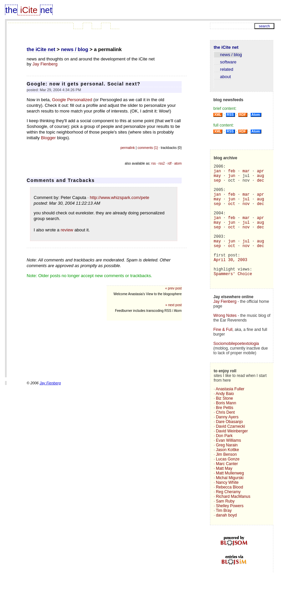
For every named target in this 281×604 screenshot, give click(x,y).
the (11, 10)
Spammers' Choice (233, 297)
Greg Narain (227, 470)
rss (153, 163)
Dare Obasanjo (229, 446)
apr (260, 173)
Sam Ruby (225, 526)
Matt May (224, 493)
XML (217, 115)
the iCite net (41, 49)
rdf (170, 163)
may (217, 178)
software (225, 61)
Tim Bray (224, 535)
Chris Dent (225, 437)
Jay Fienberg (44, 63)
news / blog (74, 49)
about (222, 76)
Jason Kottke (227, 474)
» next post (173, 305)
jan (217, 173)
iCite (29, 10)
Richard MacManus (233, 521)
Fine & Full (222, 354)
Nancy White (227, 507)
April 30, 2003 (230, 280)
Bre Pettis (224, 432)
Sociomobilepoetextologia (236, 368)
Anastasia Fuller (230, 414)
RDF (242, 115)
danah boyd (226, 540)
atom (178, 163)
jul (246, 207)
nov (246, 212)
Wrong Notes (225, 340)
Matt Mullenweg (230, 498)
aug (260, 178)
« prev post (173, 288)
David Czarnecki (230, 451)
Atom (256, 115)
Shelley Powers (230, 531)
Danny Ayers (227, 442)
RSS (230, 115)
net (46, 10)
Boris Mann (226, 428)
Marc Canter (227, 488)
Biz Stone (224, 423)
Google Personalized (72, 99)
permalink (127, 148)
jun (231, 178)
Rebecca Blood (229, 512)
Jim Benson (226, 479)
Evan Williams (228, 465)
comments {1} (148, 148)
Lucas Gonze (228, 484)
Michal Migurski (230, 502)
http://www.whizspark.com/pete (119, 197)
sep (217, 184)
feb (231, 173)
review (67, 229)
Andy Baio (225, 418)
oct (231, 212)
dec (260, 184)
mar (246, 173)
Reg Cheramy (228, 517)
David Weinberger (232, 456)
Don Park (224, 460)
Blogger (48, 137)
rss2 (162, 163)
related (223, 69)
